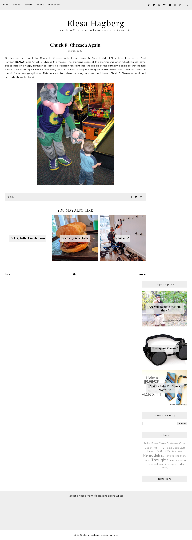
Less (7, 274)
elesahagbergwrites (109, 495)
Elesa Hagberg (96, 23)
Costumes (172, 443)
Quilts (179, 451)
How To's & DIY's (158, 451)
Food (169, 448)
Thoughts (159, 460)
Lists (173, 451)
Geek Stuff (179, 448)
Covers (28, 4)
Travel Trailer (177, 464)
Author (147, 443)
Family (11, 197)
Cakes (162, 443)
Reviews (170, 456)
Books (16, 4)
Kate (115, 534)
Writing (164, 467)
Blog (6, 4)
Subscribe (54, 4)
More (142, 274)
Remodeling (153, 455)
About (40, 4)
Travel (166, 464)
